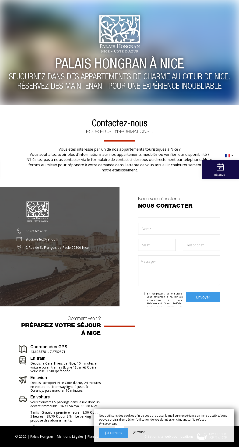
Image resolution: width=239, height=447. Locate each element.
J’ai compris (113, 432)
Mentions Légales (70, 436)
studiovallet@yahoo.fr (42, 239)
